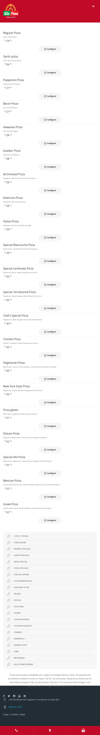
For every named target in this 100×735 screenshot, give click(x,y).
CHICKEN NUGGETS (19, 606)
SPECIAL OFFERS (18, 554)
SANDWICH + (16, 618)
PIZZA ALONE (16, 522)
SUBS (13, 631)
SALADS (14, 574)
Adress (50, 730)
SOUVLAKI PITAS (18, 567)
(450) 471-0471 (15, 686)
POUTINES (15, 586)
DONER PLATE (17, 625)
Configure (51, 48)
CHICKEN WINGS (18, 599)
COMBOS (14, 612)
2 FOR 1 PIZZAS (17, 516)
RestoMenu (81, 720)
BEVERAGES (16, 638)
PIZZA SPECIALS (17, 548)
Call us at (16, 730)
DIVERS (14, 593)
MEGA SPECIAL (17, 542)
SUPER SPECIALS (18, 535)
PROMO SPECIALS (18, 529)
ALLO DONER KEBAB (20, 644)
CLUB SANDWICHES (19, 561)
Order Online (83, 730)
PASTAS (14, 580)
